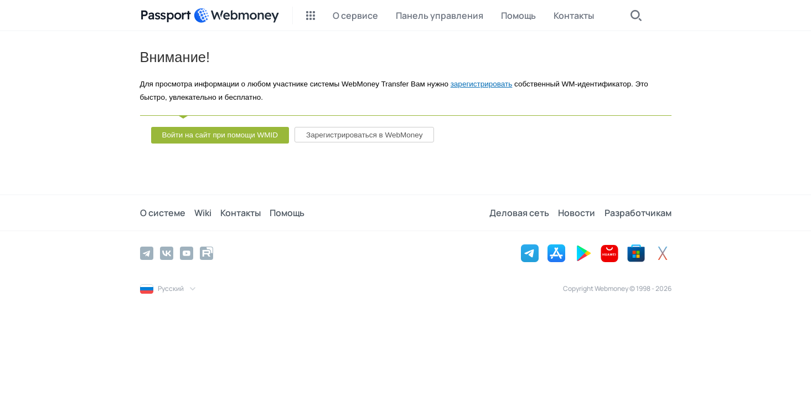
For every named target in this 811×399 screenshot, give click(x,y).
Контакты (240, 213)
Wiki (202, 213)
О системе (162, 213)
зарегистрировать (482, 84)
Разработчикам (638, 213)
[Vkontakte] (166, 253)
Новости (577, 213)
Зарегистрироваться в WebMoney (364, 135)
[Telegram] (146, 253)
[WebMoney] (236, 15)
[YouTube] (186, 253)
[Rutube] (206, 253)
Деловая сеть (520, 213)
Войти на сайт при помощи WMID (220, 135)
